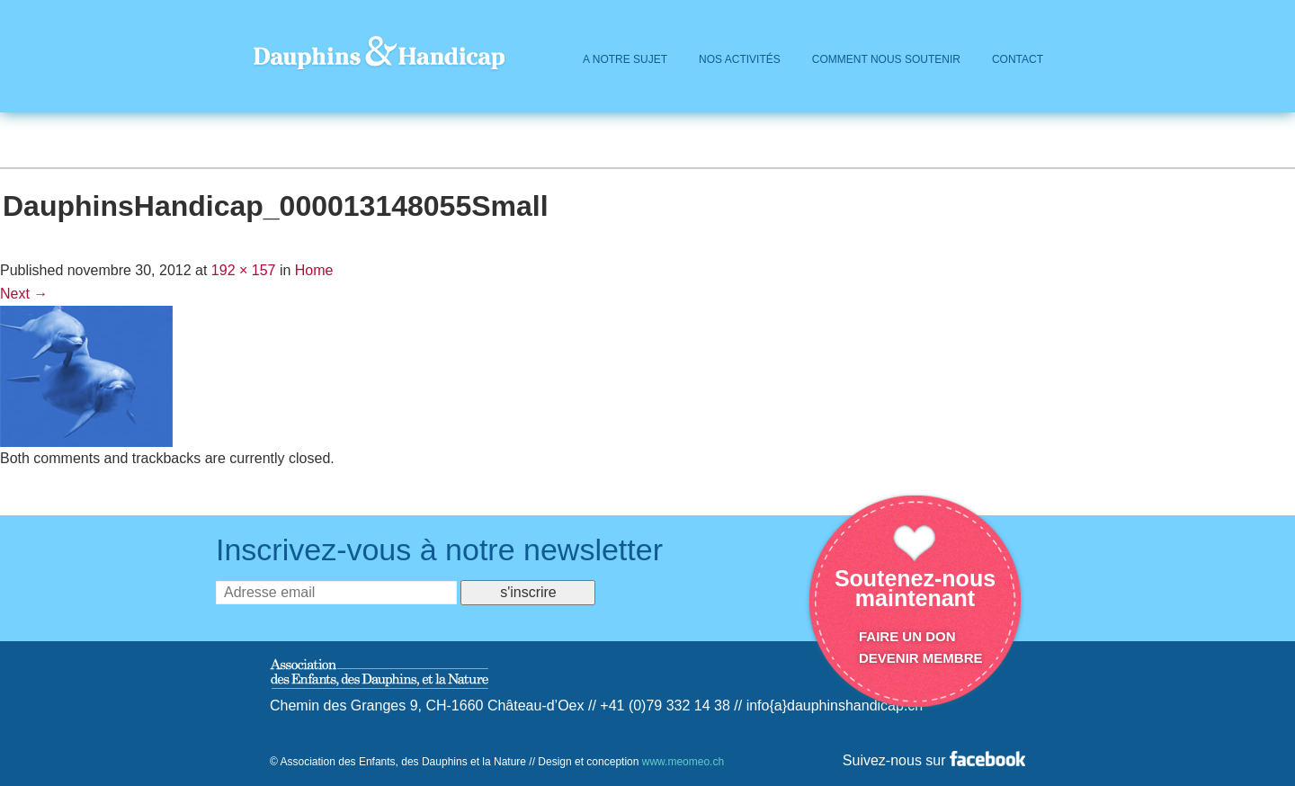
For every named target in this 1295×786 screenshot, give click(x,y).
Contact (1017, 59)
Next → (24, 293)
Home (314, 270)
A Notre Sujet (625, 59)
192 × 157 (243, 270)
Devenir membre (921, 657)
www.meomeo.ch (683, 761)
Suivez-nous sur (934, 760)
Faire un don (907, 636)
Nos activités (740, 59)
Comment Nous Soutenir (886, 59)
